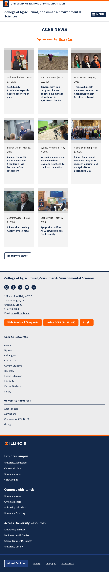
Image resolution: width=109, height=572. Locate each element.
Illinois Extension (13, 376)
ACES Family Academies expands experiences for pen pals (18, 92)
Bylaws (8, 350)
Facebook (13, 287)
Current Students (13, 366)
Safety (7, 391)
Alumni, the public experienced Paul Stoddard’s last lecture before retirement (17, 164)
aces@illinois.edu (20, 313)
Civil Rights (10, 355)
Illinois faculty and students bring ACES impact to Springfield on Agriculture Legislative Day (86, 164)
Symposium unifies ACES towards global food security (52, 231)
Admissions (10, 414)
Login (86, 323)
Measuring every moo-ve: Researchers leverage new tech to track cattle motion (53, 162)
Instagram (6, 287)
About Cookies (16, 563)
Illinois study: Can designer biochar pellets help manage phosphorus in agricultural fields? (52, 93)
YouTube (27, 287)
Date (62, 39)
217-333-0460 (11, 309)
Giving (7, 424)
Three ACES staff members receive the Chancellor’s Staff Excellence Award (86, 92)
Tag (70, 39)
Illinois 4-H (9, 381)
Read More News (17, 256)
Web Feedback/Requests (23, 323)
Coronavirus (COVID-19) (16, 419)
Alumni (7, 345)
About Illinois (11, 409)
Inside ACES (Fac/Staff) (60, 323)
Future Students (12, 386)
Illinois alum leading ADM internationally (18, 229)
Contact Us (10, 360)
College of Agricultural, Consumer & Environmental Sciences (42, 14)
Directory (9, 371)
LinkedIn (34, 287)
